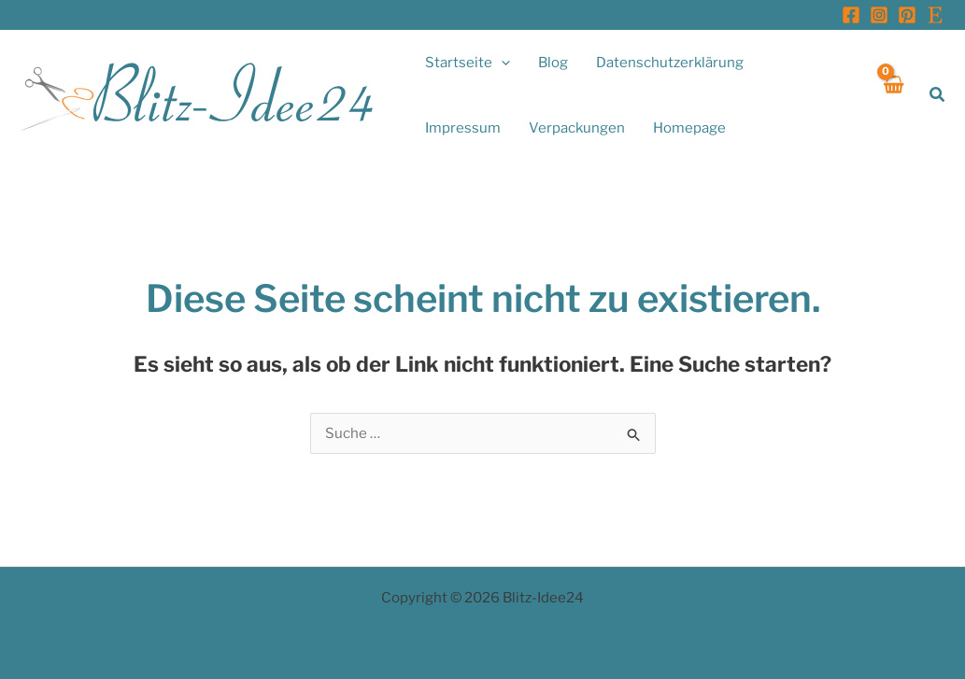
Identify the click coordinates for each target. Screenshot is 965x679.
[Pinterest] (907, 15)
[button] (467, 62)
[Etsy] (935, 15)
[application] (501, 62)
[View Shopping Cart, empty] (892, 94)
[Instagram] (879, 15)
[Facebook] (851, 15)
